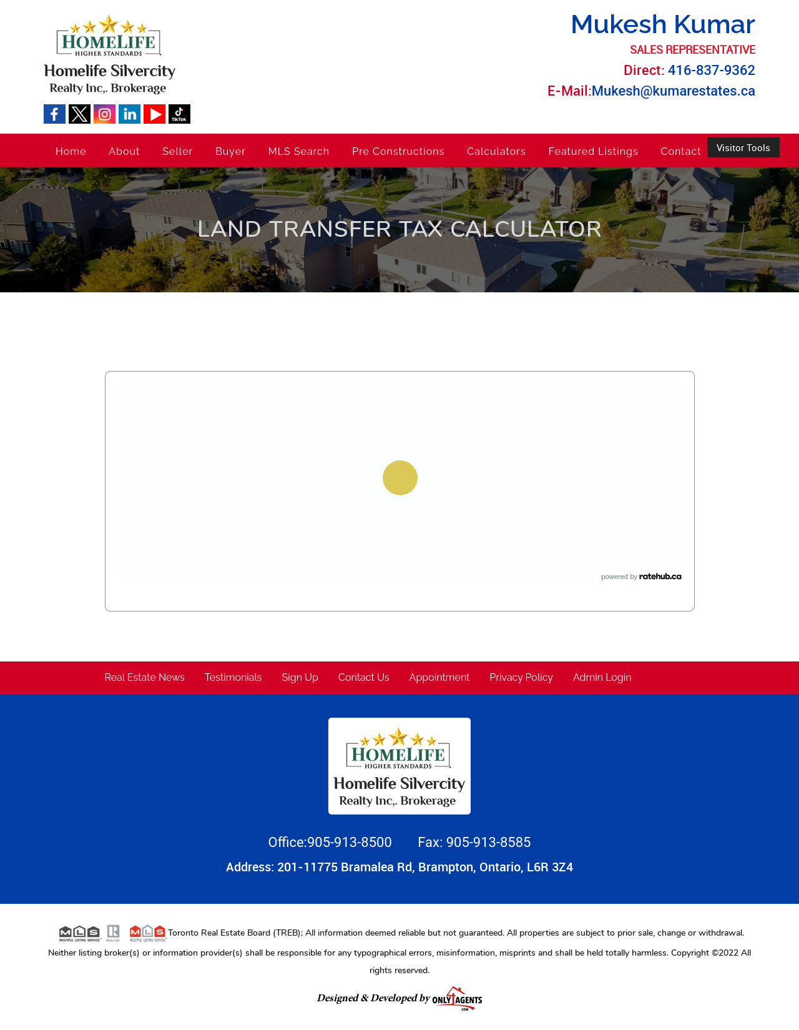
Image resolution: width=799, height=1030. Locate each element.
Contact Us (364, 677)
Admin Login (602, 677)
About (124, 151)
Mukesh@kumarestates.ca (673, 91)
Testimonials (233, 677)
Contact (681, 151)
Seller (177, 151)
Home (71, 151)
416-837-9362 (711, 70)
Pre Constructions (398, 151)
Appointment (439, 677)
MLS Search (299, 151)
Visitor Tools (743, 147)
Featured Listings (594, 151)
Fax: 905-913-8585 (474, 842)
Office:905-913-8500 (332, 842)
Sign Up (300, 677)
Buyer (230, 151)
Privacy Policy (522, 677)
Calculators (496, 151)
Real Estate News (145, 677)
